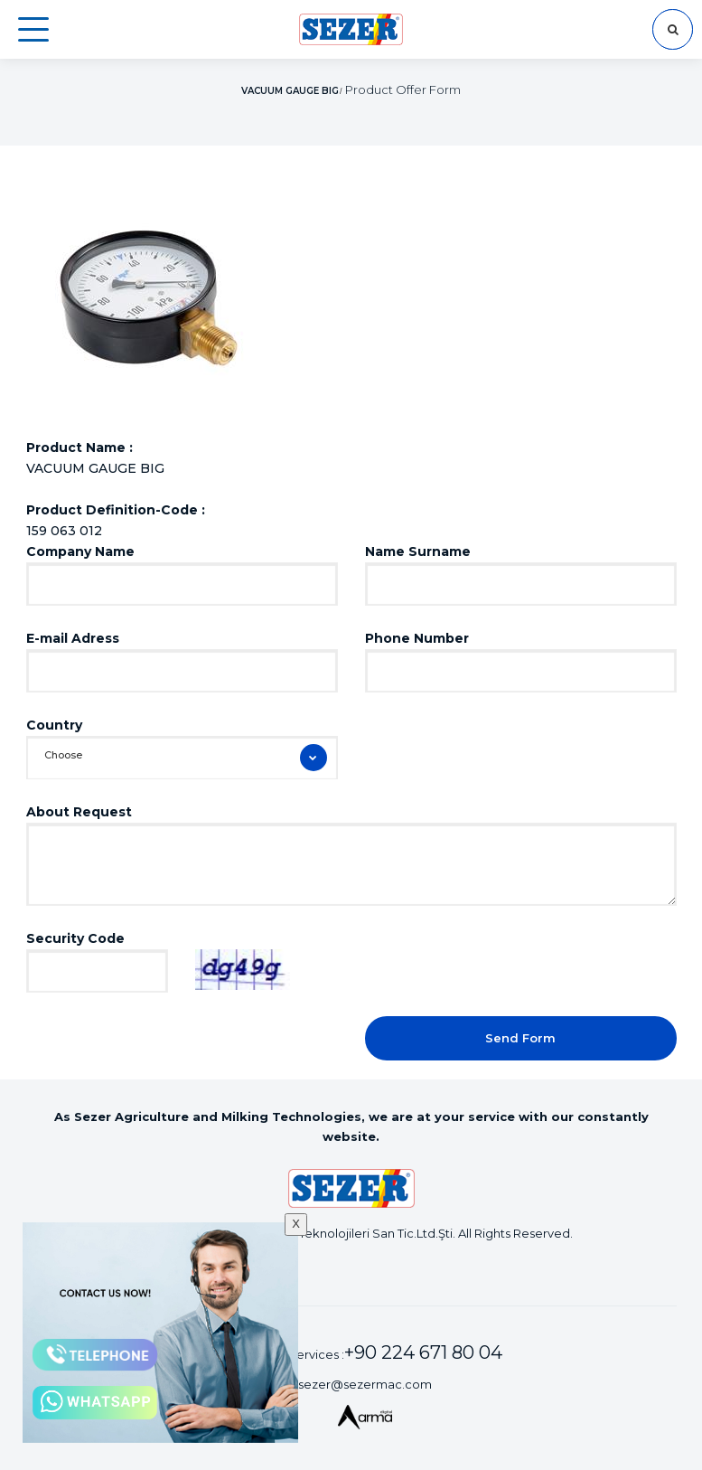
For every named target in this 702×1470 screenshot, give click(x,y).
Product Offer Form (403, 89)
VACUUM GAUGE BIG (290, 91)
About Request (79, 812)
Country (54, 725)
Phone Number (417, 638)
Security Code (75, 938)
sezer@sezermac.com (365, 1384)
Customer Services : (364, 1352)
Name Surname (418, 551)
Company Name (80, 551)
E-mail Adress (72, 638)
